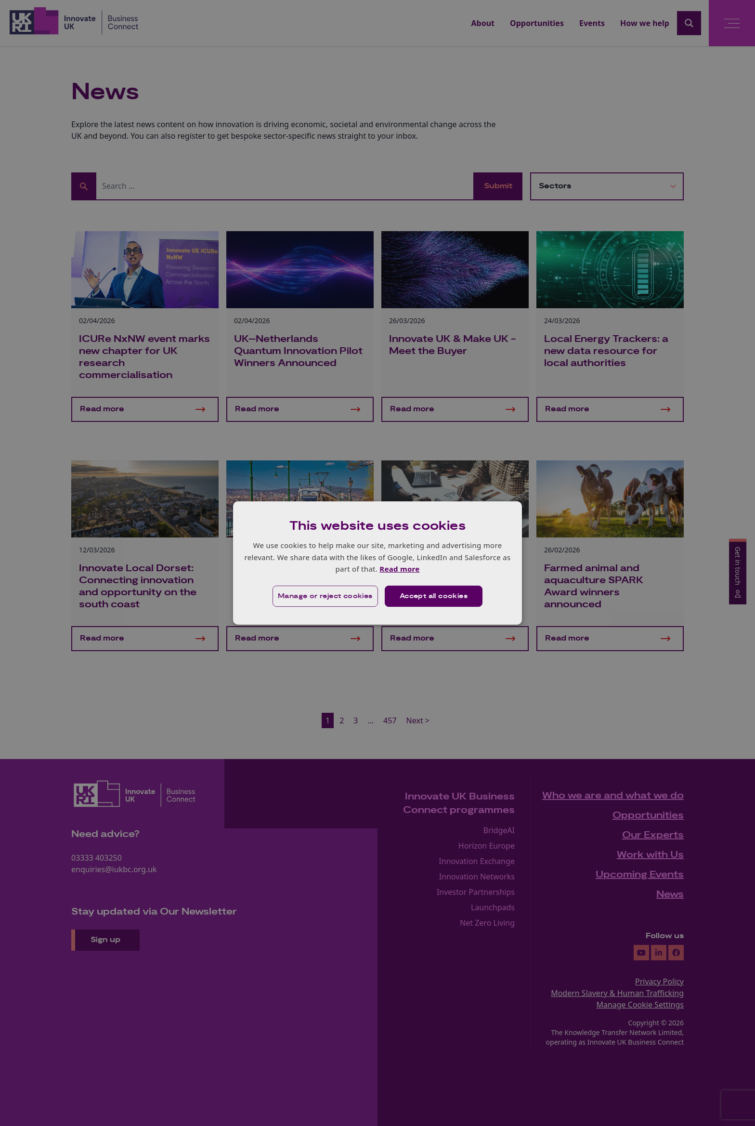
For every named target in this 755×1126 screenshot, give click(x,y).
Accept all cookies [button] (434, 596)
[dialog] (377, 563)
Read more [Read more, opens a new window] (399, 569)
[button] (325, 596)
